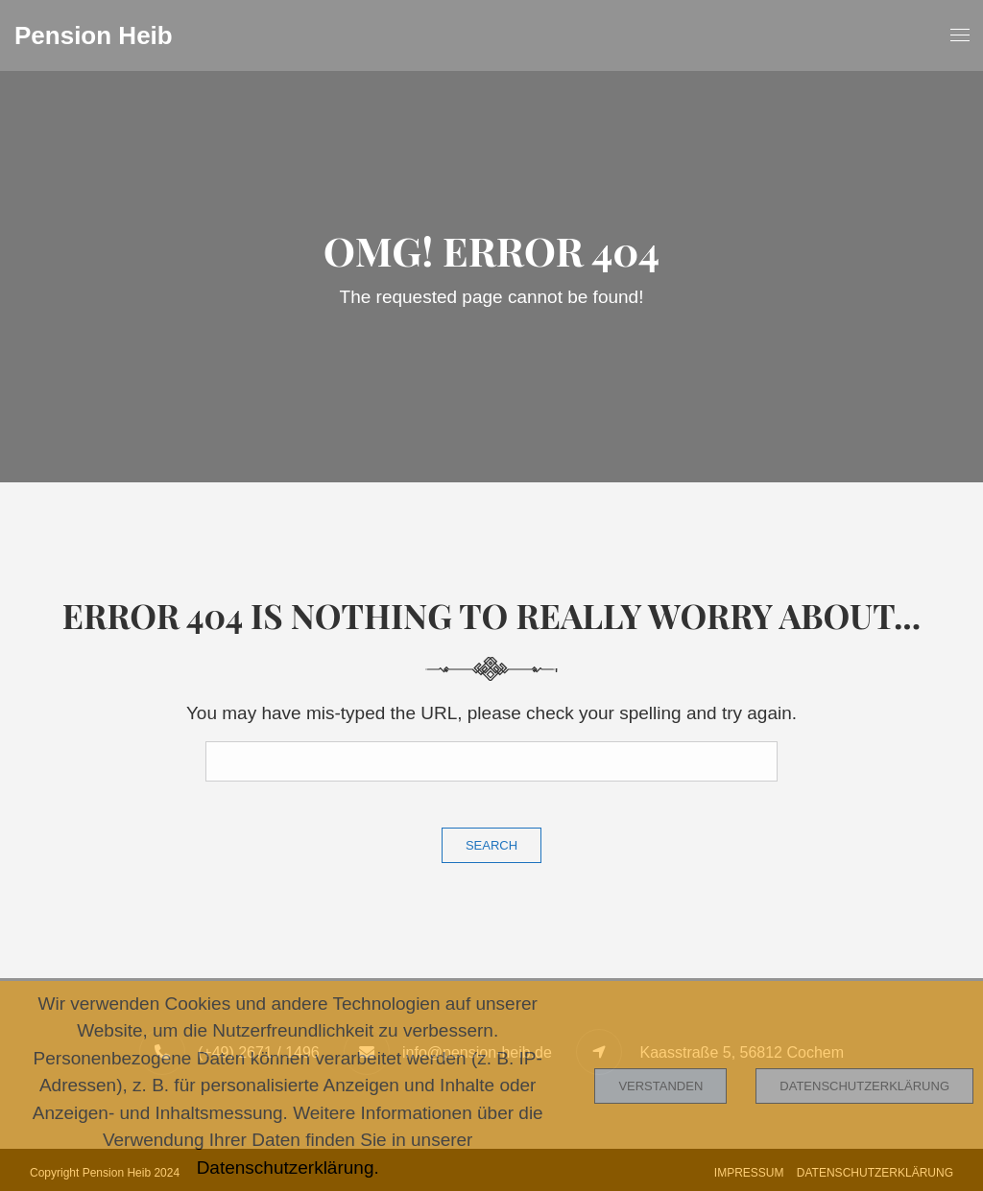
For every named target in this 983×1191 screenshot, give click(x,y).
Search (491, 845)
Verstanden (660, 1086)
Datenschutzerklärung (864, 1086)
